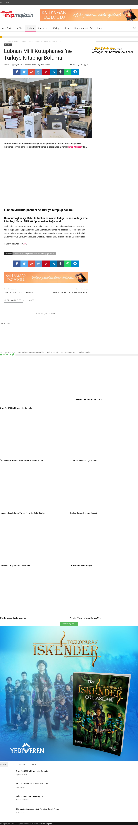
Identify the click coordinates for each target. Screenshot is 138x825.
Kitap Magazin (46, 824)
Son (12, 764)
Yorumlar (22, 764)
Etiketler (33, 764)
